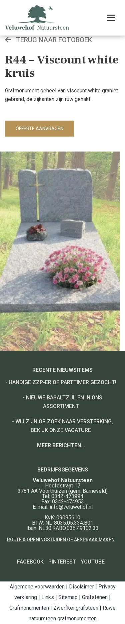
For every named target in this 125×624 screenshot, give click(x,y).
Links (47, 597)
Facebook (30, 562)
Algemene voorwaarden (37, 586)
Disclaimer (81, 586)
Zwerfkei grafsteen (75, 608)
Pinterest (62, 562)
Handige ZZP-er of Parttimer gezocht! (62, 382)
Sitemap (68, 597)
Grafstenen (95, 597)
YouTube (93, 562)
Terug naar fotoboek (48, 40)
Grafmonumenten (29, 608)
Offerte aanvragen (39, 128)
